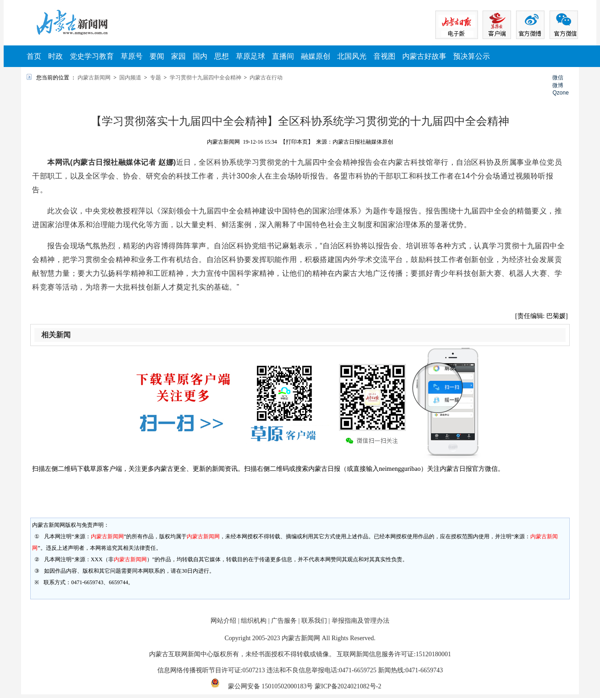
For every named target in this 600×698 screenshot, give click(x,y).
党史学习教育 (92, 56)
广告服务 (284, 620)
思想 (221, 56)
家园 (178, 56)
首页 (34, 56)
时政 (55, 56)
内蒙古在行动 (266, 77)
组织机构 (254, 620)
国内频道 (130, 77)
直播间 (283, 56)
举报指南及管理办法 (360, 620)
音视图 (384, 56)
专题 (155, 77)
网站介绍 (223, 620)
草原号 (132, 56)
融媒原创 (315, 56)
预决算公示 (471, 56)
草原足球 (250, 56)
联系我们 (314, 620)
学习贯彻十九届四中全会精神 (205, 77)
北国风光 (352, 56)
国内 (200, 56)
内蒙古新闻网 (94, 77)
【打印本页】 (296, 142)
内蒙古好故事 (424, 56)
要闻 (157, 56)
